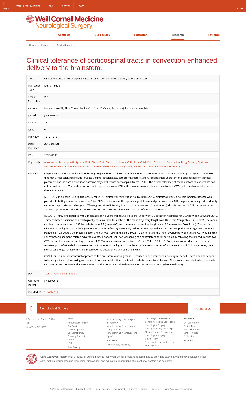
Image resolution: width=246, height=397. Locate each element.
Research (177, 35)
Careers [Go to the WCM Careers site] (133, 389)
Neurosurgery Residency (118, 344)
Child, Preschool (156, 162)
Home (30, 35)
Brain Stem (91, 162)
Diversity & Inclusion (77, 336)
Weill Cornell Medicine (27, 5)
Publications (189, 336)
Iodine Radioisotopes (77, 166)
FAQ (70, 343)
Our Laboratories (192, 322)
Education (140, 35)
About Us (64, 35)
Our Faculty (102, 35)
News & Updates (76, 329)
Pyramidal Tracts (144, 166)
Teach (80, 5)
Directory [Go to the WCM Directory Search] (156, 389)
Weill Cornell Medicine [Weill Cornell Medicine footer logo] (123, 377)
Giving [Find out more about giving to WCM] (144, 389)
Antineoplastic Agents (71, 162)
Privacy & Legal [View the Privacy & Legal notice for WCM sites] (83, 389)
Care (50, 5)
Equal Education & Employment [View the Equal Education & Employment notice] (110, 389)
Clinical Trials (190, 326)
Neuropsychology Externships (159, 328)
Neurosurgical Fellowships (157, 318)
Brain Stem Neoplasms (112, 162)
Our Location (31, 308)
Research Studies (192, 329)
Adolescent (50, 162)
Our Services (74, 326)
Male (129, 166)
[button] (240, 6)
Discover (65, 5)
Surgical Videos (191, 332)
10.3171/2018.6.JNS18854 (59, 273)
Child (143, 162)
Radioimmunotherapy (167, 166)
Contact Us (203, 308)
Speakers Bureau (76, 332)
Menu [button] (6, 8)
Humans (59, 166)
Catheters (133, 162)
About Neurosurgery (78, 322)
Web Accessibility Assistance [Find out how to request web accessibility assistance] (178, 389)
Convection (173, 162)
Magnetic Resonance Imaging (108, 166)
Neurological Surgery (54, 308)
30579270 (50, 292)
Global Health (151, 338)
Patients (214, 35)
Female (48, 166)
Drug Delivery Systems (194, 162)
